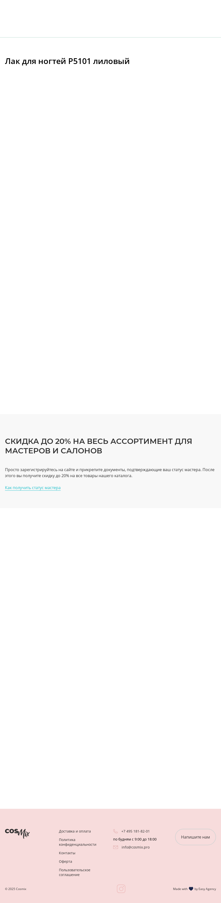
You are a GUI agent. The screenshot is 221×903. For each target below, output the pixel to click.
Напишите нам (195, 837)
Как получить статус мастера (33, 487)
